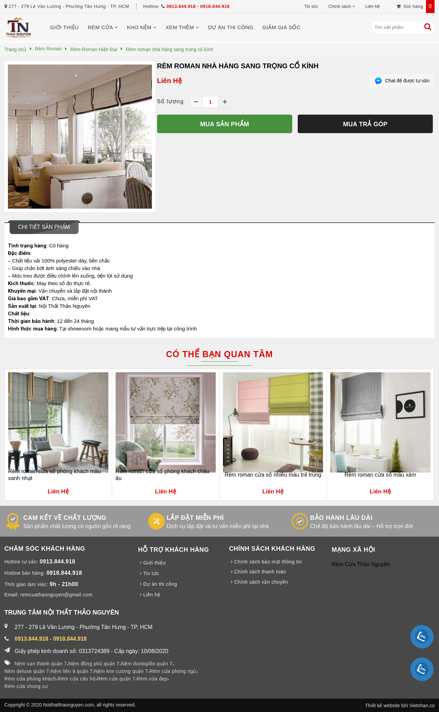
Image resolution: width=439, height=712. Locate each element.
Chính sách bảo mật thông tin (265, 561)
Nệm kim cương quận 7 (121, 671)
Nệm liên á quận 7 (72, 671)
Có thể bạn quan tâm (219, 354)
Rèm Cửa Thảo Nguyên (361, 564)
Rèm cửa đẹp (152, 678)
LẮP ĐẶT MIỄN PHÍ (195, 517)
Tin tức (311, 6)
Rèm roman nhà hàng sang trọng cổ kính (238, 66)
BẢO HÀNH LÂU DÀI (341, 517)
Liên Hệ (169, 80)
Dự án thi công (230, 27)
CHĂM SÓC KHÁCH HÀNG (44, 548)
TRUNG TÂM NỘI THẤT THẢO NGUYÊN (61, 612)
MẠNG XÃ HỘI (353, 549)
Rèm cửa (103, 27)
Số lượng (170, 101)
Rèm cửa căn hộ (76, 678)
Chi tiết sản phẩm (44, 227)
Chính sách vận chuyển (258, 582)
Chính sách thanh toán (257, 571)
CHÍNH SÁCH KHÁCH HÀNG (272, 548)
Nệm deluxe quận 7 (26, 671)
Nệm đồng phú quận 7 (94, 663)
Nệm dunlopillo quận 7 (147, 663)
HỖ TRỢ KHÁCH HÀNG (173, 549)
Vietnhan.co (422, 705)
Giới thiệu (64, 27)
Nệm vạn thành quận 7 (41, 663)
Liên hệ (372, 6)
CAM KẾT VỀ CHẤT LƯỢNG (64, 517)
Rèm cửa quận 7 (116, 678)
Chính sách (340, 6)
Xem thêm (182, 27)
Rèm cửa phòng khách (30, 678)
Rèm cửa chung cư (26, 686)
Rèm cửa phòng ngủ (173, 671)
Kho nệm (142, 27)
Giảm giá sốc (281, 27)
